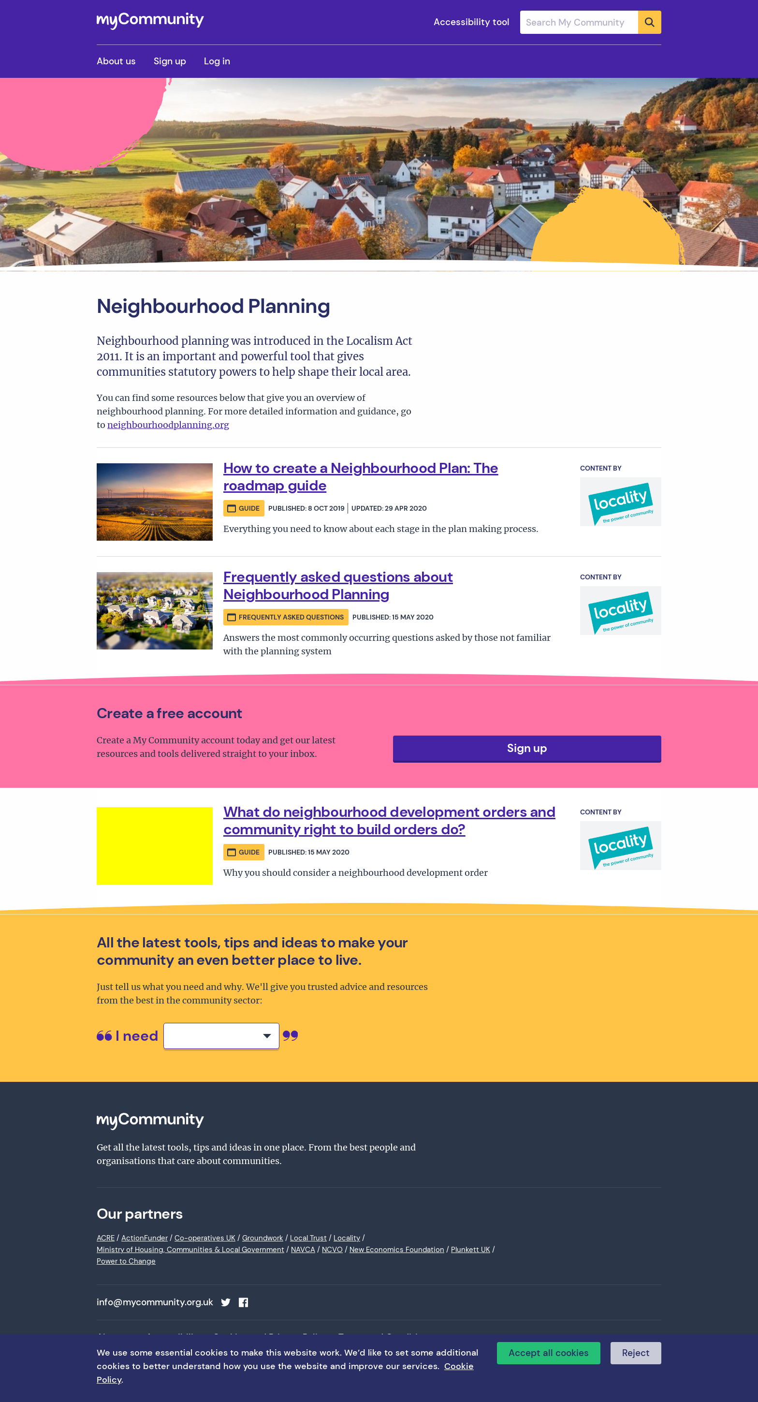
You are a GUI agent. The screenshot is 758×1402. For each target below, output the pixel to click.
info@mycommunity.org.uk (155, 1302)
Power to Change (126, 1261)
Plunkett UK (470, 1249)
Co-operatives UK (205, 1238)
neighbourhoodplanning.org (168, 424)
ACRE (106, 1238)
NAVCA (303, 1249)
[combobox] (590, 22)
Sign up (170, 61)
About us (116, 61)
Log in (217, 61)
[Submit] (649, 22)
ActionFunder (144, 1238)
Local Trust (308, 1238)
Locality (347, 1238)
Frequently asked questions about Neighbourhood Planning (338, 585)
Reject (636, 1353)
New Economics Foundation (397, 1249)
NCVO (332, 1249)
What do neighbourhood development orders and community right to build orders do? (389, 820)
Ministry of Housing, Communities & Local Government (190, 1249)
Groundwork (262, 1238)
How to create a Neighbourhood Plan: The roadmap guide (360, 476)
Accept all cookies (549, 1353)
